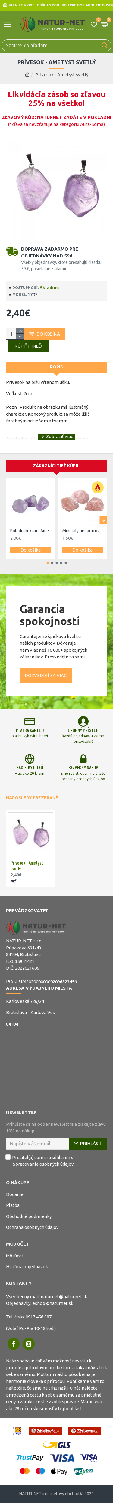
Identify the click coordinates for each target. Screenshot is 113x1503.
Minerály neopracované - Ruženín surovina (83, 530)
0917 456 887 (39, 1316)
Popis (56, 367)
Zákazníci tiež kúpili (56, 465)
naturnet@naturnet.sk (64, 1296)
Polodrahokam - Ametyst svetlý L (31, 530)
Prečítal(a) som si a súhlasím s (40, 1161)
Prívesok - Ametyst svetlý (27, 866)
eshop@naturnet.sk (52, 1303)
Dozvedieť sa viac (46, 675)
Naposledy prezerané (32, 797)
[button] (103, 520)
